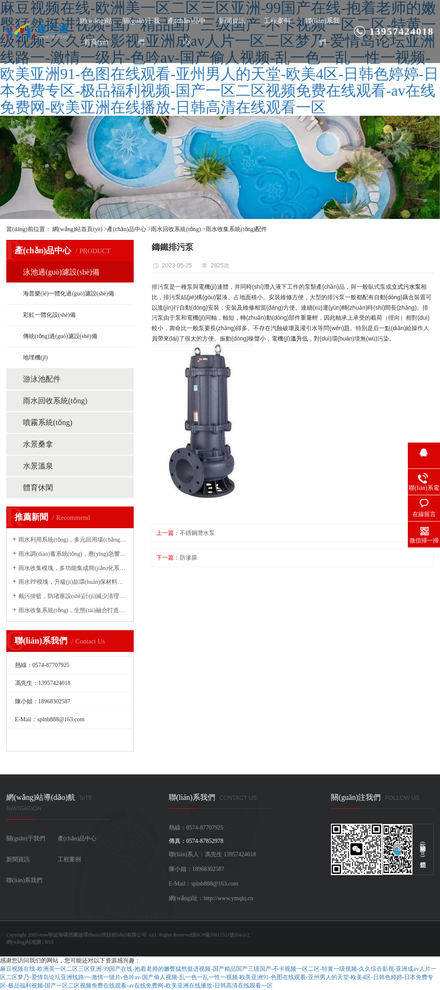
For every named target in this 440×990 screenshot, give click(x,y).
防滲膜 (188, 558)
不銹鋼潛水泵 (197, 533)
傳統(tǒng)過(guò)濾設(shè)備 (60, 336)
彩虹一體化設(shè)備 (49, 315)
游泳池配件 (42, 379)
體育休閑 (38, 488)
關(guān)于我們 (141, 31)
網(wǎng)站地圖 (23, 942)
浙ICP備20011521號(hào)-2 (220, 935)
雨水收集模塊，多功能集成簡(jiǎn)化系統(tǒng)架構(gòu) (72, 568)
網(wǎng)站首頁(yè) (95, 31)
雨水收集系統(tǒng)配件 (236, 229)
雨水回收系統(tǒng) (176, 229)
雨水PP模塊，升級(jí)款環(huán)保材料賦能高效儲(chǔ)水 (72, 582)
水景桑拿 (38, 444)
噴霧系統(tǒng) (47, 422)
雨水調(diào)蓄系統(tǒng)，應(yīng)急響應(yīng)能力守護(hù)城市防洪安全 (72, 554)
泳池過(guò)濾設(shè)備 (61, 272)
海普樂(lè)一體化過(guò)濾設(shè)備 (68, 293)
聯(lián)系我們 (322, 31)
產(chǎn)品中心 (187, 31)
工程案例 (277, 20)
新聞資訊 (232, 20)
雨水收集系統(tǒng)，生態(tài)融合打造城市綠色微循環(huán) (72, 610)
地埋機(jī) (35, 357)
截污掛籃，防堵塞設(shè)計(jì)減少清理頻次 (72, 596)
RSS (49, 942)
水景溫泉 (38, 466)
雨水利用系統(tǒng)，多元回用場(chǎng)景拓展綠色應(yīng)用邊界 (72, 540)
